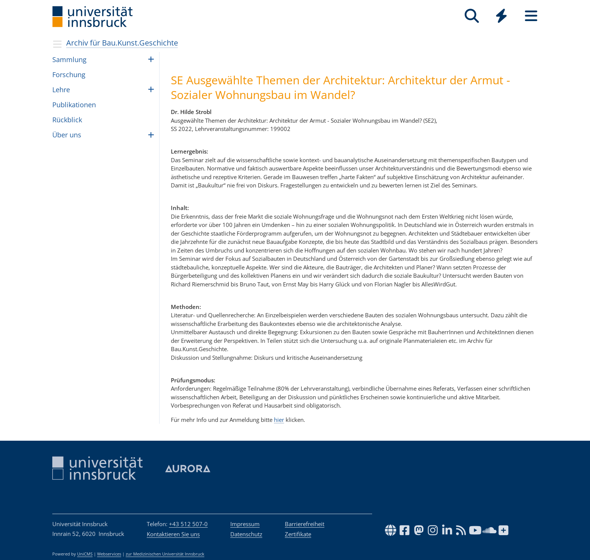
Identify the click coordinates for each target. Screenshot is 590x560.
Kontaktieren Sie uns (173, 534)
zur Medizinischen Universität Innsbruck (165, 554)
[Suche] (472, 16)
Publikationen (74, 104)
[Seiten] (531, 16)
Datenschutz (246, 534)
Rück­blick (67, 119)
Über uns (66, 134)
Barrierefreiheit (304, 524)
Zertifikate (298, 534)
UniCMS (85, 554)
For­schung (68, 74)
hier (279, 419)
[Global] (501, 16)
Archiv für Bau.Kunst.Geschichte (122, 43)
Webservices (109, 554)
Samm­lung (69, 59)
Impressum (245, 524)
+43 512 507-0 (188, 524)
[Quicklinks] (501, 16)
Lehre (61, 89)
